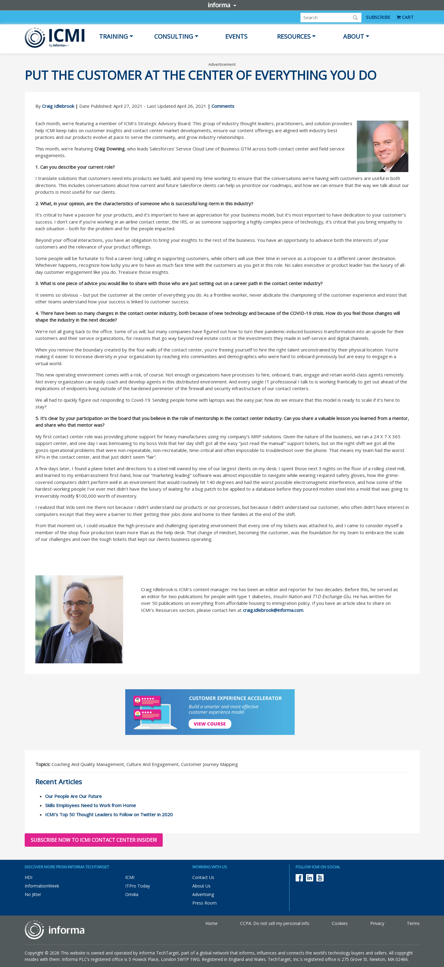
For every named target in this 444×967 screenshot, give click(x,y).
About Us (201, 886)
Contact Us (203, 877)
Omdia (131, 894)
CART (405, 17)
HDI (28, 877)
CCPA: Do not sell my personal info (274, 923)
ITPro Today (137, 886)
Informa (222, 4)
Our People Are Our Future (73, 796)
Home (211, 923)
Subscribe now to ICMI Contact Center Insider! (94, 840)
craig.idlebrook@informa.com (273, 610)
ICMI (129, 877)
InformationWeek (42, 886)
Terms (413, 923)
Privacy (377, 923)
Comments (222, 106)
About (353, 36)
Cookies (340, 923)
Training (113, 36)
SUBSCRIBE (378, 17)
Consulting (173, 36)
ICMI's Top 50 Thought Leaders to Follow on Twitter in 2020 (109, 814)
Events (236, 36)
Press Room (204, 903)
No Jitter (33, 894)
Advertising (203, 894)
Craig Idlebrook (58, 106)
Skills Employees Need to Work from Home (90, 805)
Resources (294, 36)
